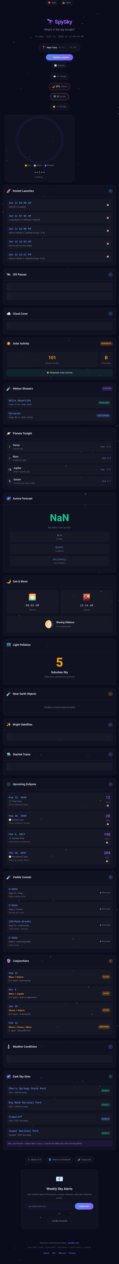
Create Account (59, 1221)
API (53, 1253)
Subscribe (84, 1206)
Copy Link (84, 1159)
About (46, 1253)
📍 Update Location (59, 57)
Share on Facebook (59, 1159)
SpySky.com (73, 1243)
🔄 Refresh (59, 65)
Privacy (72, 1253)
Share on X (34, 1159)
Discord (62, 1253)
